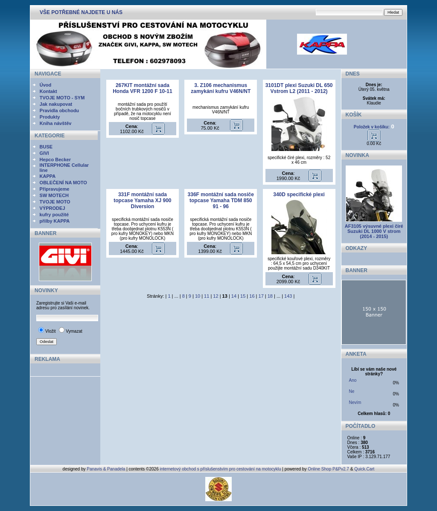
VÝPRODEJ (52, 208)
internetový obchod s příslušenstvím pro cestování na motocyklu (220, 469)
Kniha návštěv (56, 123)
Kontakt (48, 91)
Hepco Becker (55, 159)
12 (215, 296)
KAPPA (48, 176)
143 (288, 296)
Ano (353, 380)
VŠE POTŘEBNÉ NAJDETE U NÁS (81, 12)
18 (270, 296)
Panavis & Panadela (106, 469)
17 (261, 296)
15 (242, 296)
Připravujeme (55, 189)
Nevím (355, 402)
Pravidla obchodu (59, 110)
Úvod (46, 84)
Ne (352, 391)
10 (197, 296)
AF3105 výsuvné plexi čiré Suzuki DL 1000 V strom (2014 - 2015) (374, 231)
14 (233, 296)
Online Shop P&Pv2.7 (328, 469)
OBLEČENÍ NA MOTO (63, 182)
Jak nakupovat (56, 104)
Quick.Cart (364, 469)
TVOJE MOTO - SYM (62, 97)
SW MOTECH (54, 195)
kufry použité (54, 214)
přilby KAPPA (55, 221)
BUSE (46, 146)
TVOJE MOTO (55, 201)
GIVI (44, 153)
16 (251, 296)
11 (206, 296)
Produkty (50, 116)
